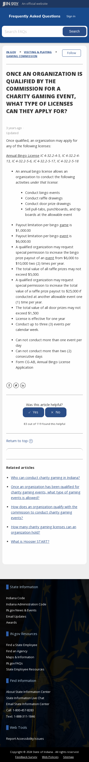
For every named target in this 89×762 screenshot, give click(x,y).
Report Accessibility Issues (25, 738)
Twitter (16, 386)
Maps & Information (20, 657)
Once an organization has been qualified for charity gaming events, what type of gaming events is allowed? (45, 492)
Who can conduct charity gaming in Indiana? (45, 477)
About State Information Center (28, 692)
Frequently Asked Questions (35, 16)
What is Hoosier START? (30, 541)
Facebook (9, 386)
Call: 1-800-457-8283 (20, 710)
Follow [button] (71, 53)
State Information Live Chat (25, 698)
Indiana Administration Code (26, 604)
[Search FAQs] (33, 31)
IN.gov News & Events (21, 610)
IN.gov (11, 52)
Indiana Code (15, 598)
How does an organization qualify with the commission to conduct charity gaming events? (44, 512)
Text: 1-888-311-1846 (20, 716)
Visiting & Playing (38, 52)
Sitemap (68, 757)
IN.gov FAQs (14, 663)
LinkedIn (23, 386)
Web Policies (50, 757)
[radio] (33, 412)
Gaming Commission (21, 56)
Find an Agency (16, 651)
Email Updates (16, 616)
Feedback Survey (26, 757)
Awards (11, 622)
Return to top (19, 441)
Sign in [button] (70, 16)
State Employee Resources (25, 669)
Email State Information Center (27, 704)
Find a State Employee (21, 645)
